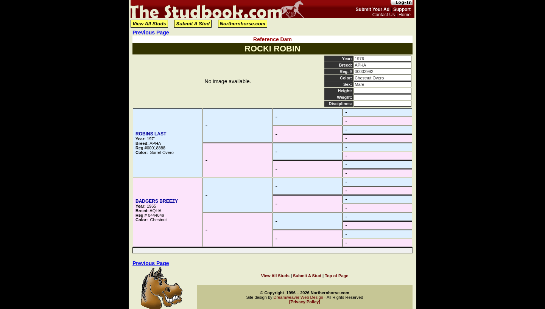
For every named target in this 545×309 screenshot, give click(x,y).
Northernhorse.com (243, 23)
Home (405, 14)
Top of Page (336, 275)
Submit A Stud (193, 23)
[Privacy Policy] (304, 302)
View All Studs (149, 23)
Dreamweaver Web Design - (300, 297)
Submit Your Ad (372, 9)
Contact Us (383, 14)
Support (402, 9)
